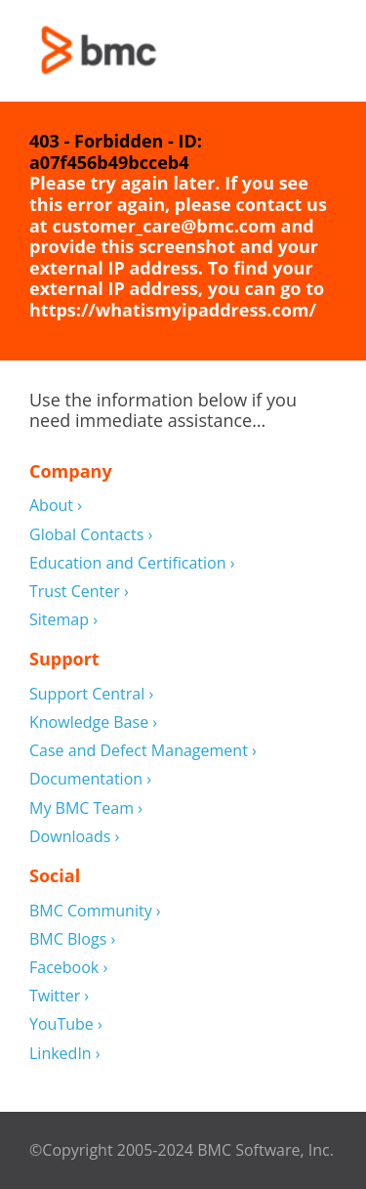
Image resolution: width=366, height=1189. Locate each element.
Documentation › (90, 779)
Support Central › (91, 694)
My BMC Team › (85, 808)
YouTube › (65, 1024)
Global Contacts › (90, 535)
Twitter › (59, 996)
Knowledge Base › (93, 722)
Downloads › (74, 837)
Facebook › (68, 967)
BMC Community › (95, 911)
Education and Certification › (132, 563)
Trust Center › (79, 591)
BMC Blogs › (72, 939)
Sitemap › (63, 620)
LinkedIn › (65, 1053)
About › (55, 505)
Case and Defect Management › (143, 751)
